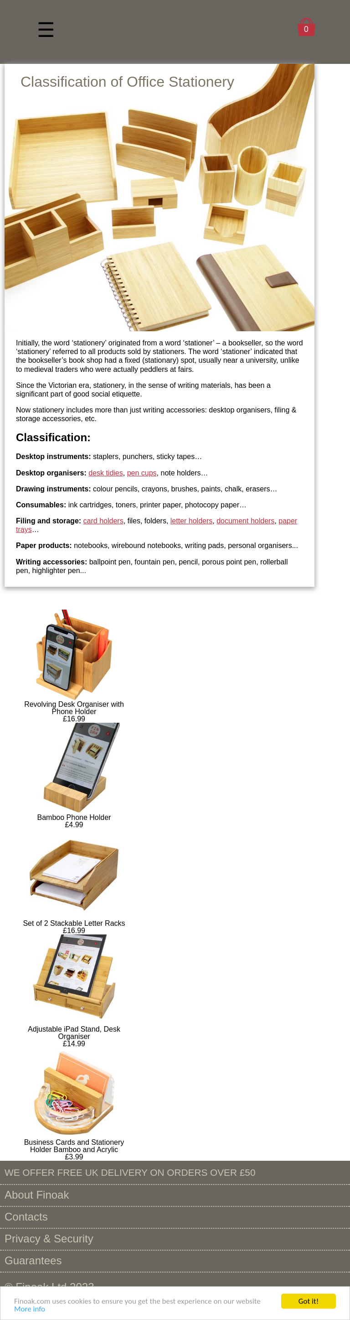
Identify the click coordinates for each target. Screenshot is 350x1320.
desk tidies (105, 473)
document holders (245, 521)
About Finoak (37, 1195)
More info (29, 1310)
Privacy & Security (49, 1238)
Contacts (26, 1216)
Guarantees (33, 1260)
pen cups (142, 473)
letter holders (191, 521)
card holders (103, 521)
